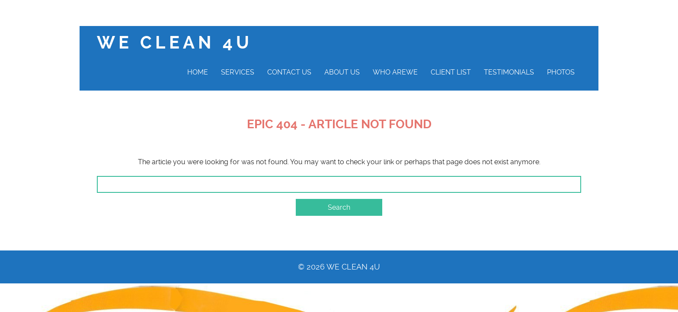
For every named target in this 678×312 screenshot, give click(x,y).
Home (197, 72)
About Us (342, 72)
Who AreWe (395, 72)
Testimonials (509, 72)
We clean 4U (175, 42)
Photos (561, 72)
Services (237, 72)
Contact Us (289, 72)
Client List (451, 72)
